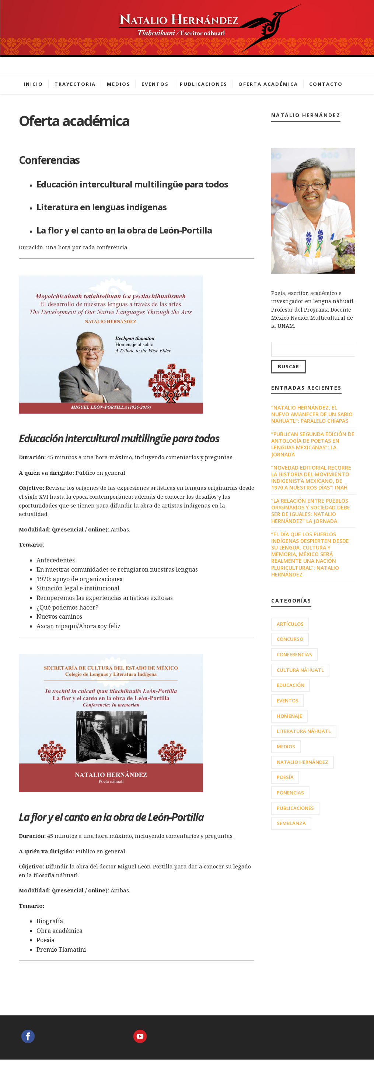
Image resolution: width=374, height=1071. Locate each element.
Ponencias (290, 792)
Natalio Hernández (302, 762)
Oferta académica (268, 84)
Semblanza (291, 823)
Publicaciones (203, 84)
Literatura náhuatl (304, 731)
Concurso (290, 639)
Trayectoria (75, 84)
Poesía (285, 777)
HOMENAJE (289, 716)
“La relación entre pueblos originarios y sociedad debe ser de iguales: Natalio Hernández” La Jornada (310, 510)
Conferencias (294, 654)
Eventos (155, 84)
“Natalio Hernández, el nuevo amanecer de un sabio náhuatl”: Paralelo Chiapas (312, 414)
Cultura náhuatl (300, 670)
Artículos (290, 624)
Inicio (33, 84)
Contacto (326, 84)
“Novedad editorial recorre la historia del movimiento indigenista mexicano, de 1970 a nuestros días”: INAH (311, 477)
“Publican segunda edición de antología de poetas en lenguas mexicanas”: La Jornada (312, 444)
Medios (118, 84)
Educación (290, 685)
